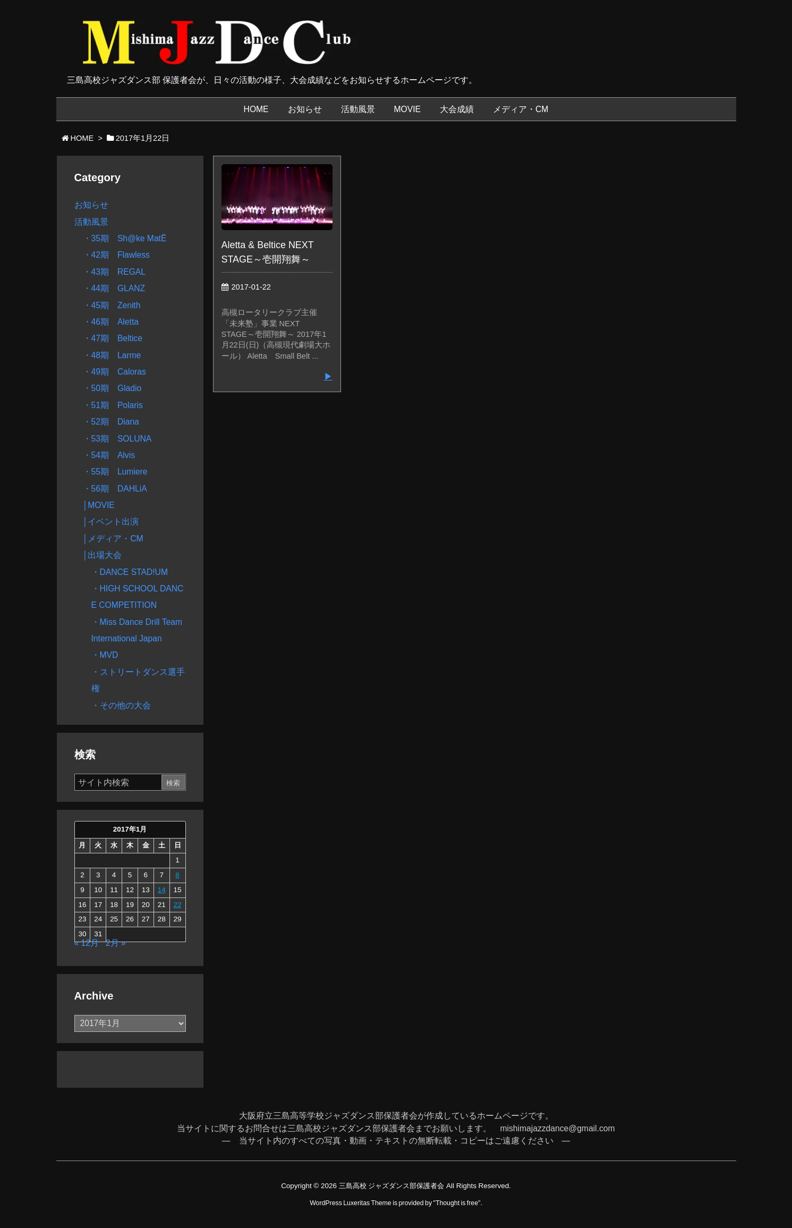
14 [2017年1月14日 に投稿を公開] (162, 890)
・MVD (104, 654)
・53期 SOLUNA (117, 438)
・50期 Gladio (112, 388)
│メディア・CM (113, 538)
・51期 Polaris (113, 405)
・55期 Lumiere (115, 471)
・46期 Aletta (111, 321)
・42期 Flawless (116, 254)
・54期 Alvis (109, 455)
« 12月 (86, 942)
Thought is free (457, 1203)
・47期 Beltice (112, 338)
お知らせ (91, 204)
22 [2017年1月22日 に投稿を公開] (178, 905)
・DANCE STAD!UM (129, 572)
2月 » (116, 942)
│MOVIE (99, 505)
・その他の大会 (121, 705)
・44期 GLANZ (114, 288)
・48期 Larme (112, 355)
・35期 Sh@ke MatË (125, 238)
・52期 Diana (111, 421)
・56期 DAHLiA (115, 488)
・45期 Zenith (112, 305)
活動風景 (91, 221)
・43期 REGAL (114, 271)
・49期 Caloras (114, 371)
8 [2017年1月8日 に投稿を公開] (177, 875)
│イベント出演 (111, 521)
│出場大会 (102, 555)
